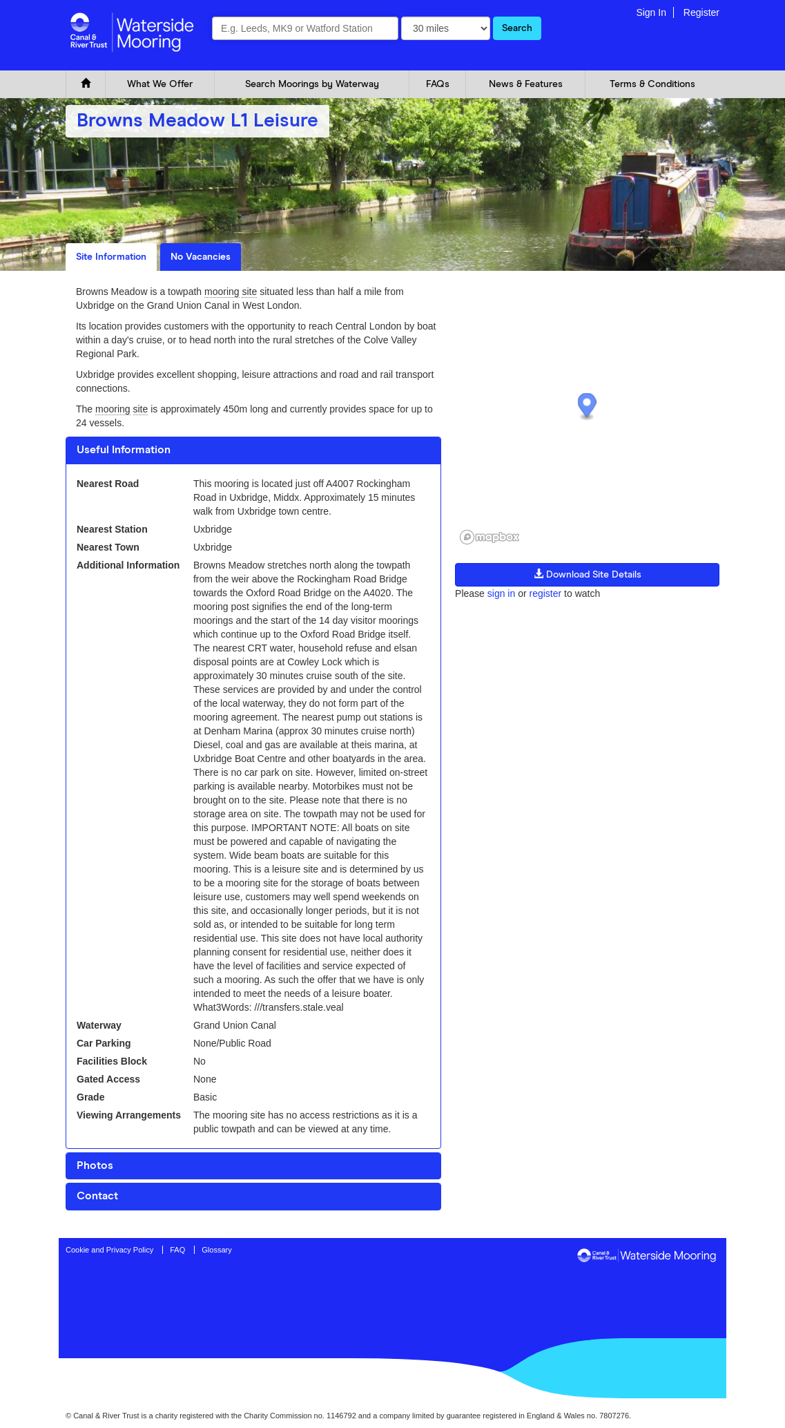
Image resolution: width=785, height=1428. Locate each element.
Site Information (111, 257)
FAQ (177, 1250)
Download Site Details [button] (587, 574)
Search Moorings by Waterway (312, 84)
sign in (501, 593)
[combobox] (305, 28)
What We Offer (160, 84)
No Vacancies (201, 257)
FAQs (437, 84)
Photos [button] (95, 1165)
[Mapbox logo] (489, 537)
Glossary (216, 1250)
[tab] (253, 450)
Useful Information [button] (124, 449)
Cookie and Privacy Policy (109, 1250)
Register (701, 12)
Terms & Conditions (652, 84)
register (545, 593)
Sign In (651, 12)
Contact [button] (97, 1195)
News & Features (526, 84)
